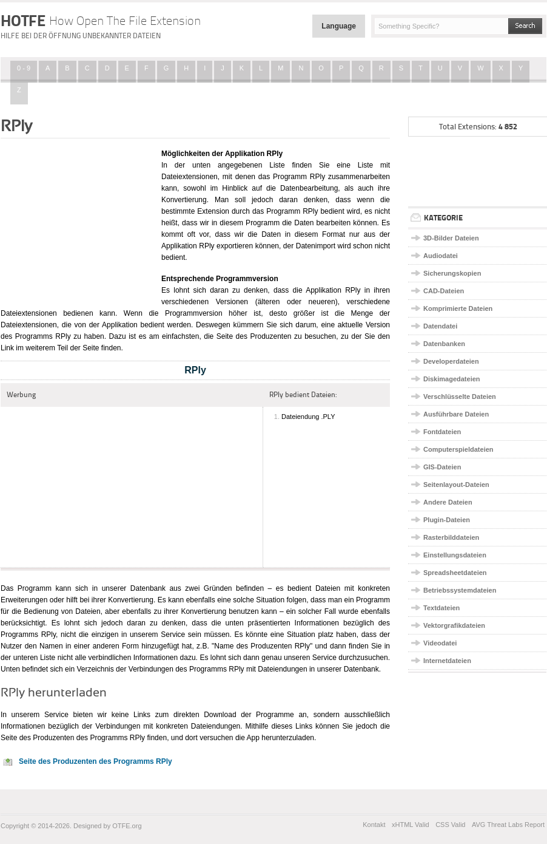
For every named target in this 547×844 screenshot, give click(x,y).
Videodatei (440, 643)
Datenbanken (444, 343)
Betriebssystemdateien (459, 590)
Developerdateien (451, 361)
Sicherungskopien (452, 273)
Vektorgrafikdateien (454, 625)
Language (338, 26)
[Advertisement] (76, 220)
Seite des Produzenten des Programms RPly (95, 761)
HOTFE (101, 20)
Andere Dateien (447, 502)
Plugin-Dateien (446, 519)
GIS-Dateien (442, 467)
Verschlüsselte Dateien (459, 396)
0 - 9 (23, 68)
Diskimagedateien (451, 379)
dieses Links (293, 726)
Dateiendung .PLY (308, 416)
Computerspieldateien (458, 449)
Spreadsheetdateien (455, 572)
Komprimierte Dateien (457, 308)
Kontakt (374, 824)
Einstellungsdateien (454, 555)
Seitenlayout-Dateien (456, 484)
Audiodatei (440, 255)
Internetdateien (447, 660)
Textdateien (441, 607)
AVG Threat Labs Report (508, 824)
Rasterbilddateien (451, 537)
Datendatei (440, 326)
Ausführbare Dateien (456, 414)
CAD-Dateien (443, 290)
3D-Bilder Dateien (451, 238)
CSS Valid (450, 824)
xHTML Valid (410, 824)
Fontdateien (442, 431)
